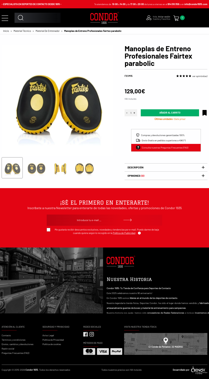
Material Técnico (22, 30)
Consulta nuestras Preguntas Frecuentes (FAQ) (162, 148)
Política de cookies (51, 344)
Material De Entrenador (48, 30)
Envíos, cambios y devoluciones (17, 344)
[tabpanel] (57, 100)
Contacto (6, 335)
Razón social (8, 348)
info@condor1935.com (195, 4)
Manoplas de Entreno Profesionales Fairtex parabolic (92, 30)
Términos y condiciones (13, 339)
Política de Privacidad (53, 339)
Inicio (6, 30)
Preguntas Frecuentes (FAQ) (15, 353)
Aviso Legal (48, 335)
